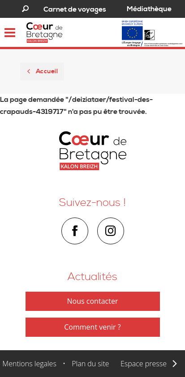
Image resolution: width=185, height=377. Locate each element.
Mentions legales (29, 364)
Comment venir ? (92, 327)
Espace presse (143, 364)
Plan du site (90, 364)
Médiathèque (149, 8)
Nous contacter (92, 301)
